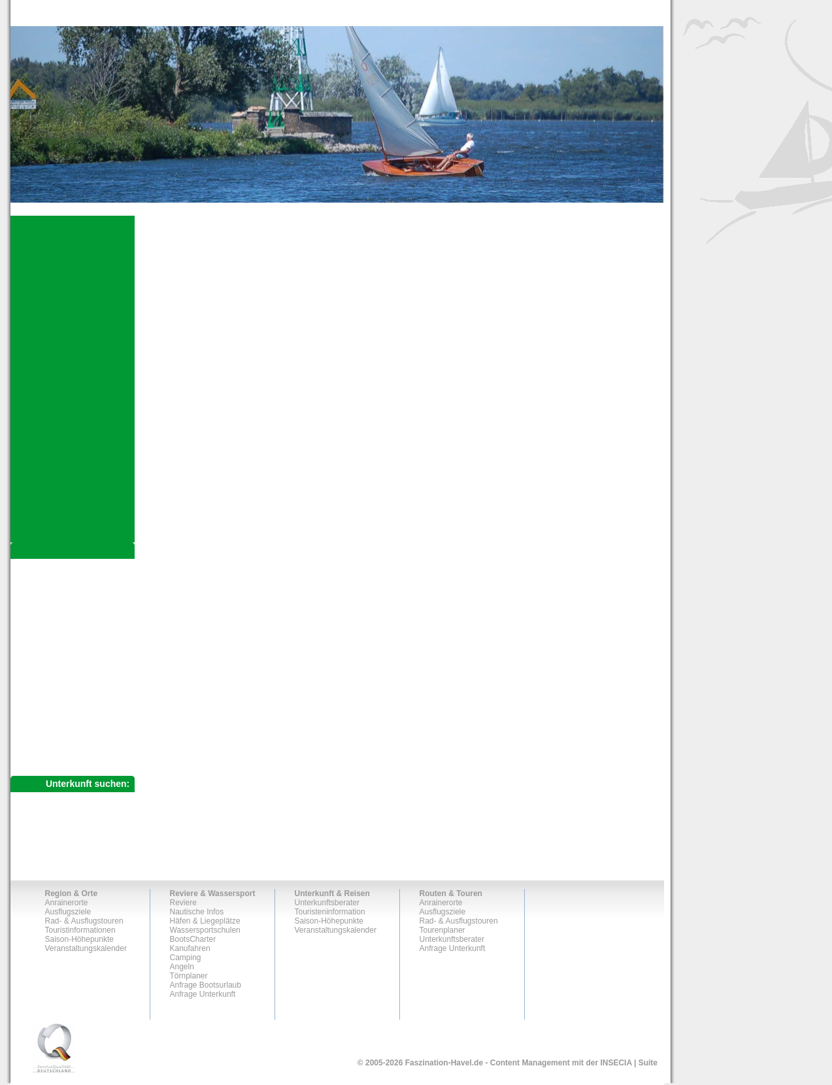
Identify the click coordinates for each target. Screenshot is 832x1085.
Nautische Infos (197, 911)
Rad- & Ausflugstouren (73, 610)
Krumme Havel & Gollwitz (81, 622)
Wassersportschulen (205, 930)
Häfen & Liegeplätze (205, 921)
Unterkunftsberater (61, 717)
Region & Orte (71, 893)
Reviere (183, 902)
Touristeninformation (330, 911)
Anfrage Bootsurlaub (205, 985)
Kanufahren (190, 948)
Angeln (182, 966)
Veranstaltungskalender (86, 948)
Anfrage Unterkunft (62, 740)
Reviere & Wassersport (213, 893)
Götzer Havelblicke (72, 643)
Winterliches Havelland (76, 654)
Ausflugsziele (51, 588)
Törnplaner (189, 975)
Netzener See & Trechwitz (82, 633)
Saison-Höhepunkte (79, 939)
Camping (185, 957)
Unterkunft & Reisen (332, 893)
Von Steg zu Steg (67, 675)
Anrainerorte (49, 566)
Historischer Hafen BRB (78, 664)
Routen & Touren (451, 893)
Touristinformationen (80, 930)
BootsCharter (193, 939)
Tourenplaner (50, 695)
